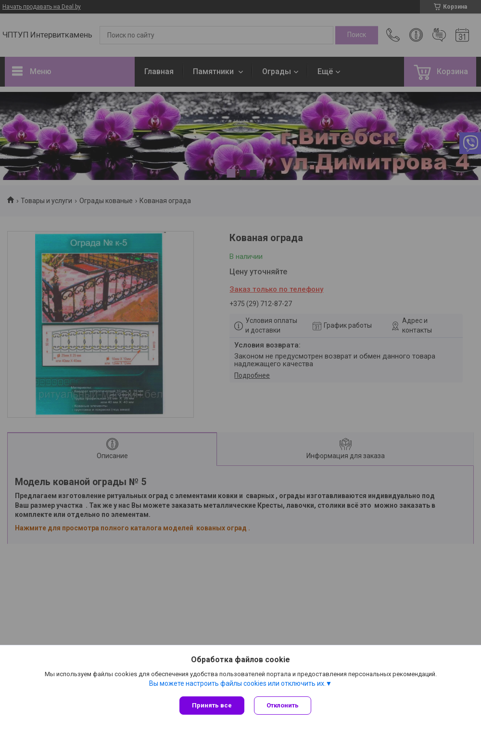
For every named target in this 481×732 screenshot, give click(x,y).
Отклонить (282, 705)
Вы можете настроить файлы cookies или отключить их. (237, 683)
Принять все (212, 705)
